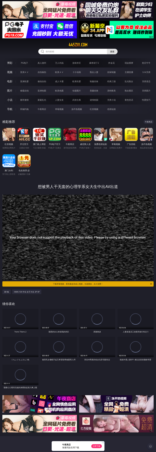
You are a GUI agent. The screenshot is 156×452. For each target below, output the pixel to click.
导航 (9, 109)
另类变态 (146, 81)
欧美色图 (59, 90)
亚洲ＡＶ (24, 72)
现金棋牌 (129, 62)
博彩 (9, 63)
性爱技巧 (146, 99)
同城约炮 (24, 109)
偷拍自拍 (42, 81)
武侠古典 (76, 99)
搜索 (112, 51)
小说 (9, 100)
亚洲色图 (42, 90)
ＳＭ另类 (146, 72)
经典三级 (111, 81)
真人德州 (42, 62)
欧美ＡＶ (59, 72)
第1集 (6, 292)
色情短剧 (111, 109)
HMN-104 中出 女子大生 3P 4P (27, 292)
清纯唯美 (111, 90)
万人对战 (59, 62)
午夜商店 (42, 109)
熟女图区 (129, 90)
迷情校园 (94, 99)
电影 (9, 81)
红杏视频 (94, 109)
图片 (9, 90)
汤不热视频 (76, 109)
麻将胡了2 (94, 62)
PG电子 (24, 62)
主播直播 (129, 72)
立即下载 (96, 446)
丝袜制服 (111, 72)
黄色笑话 (129, 99)
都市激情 (24, 99)
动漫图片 (76, 90)
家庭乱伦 (42, 99)
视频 (9, 72)
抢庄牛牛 (146, 62)
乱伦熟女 (129, 81)
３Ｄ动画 (76, 72)
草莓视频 (59, 109)
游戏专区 (76, 62)
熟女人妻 (94, 72)
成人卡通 (59, 81)
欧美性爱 (76, 81)
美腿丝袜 (94, 90)
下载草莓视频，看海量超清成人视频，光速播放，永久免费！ (102, 284)
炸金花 (111, 62)
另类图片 (146, 90)
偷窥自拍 (24, 90)
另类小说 (111, 99)
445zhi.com (78, 44)
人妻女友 (59, 99)
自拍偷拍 (42, 72)
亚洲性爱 (24, 81)
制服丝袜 (94, 81)
